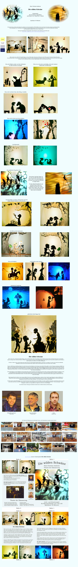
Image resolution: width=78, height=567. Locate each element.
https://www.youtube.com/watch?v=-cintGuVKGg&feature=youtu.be (33, 31)
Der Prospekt (28, 456)
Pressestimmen (2, 46)
